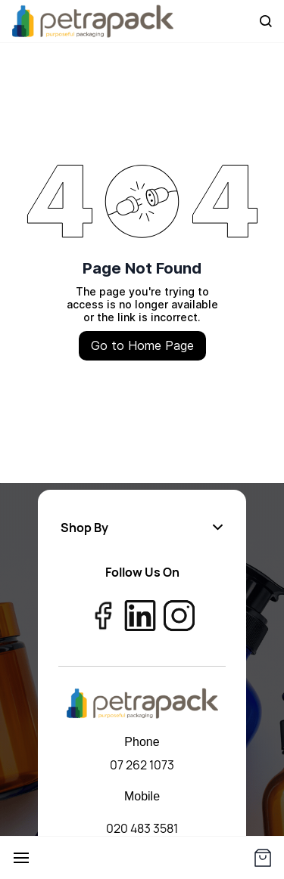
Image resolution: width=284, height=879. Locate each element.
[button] (142, 527)
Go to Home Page (142, 345)
